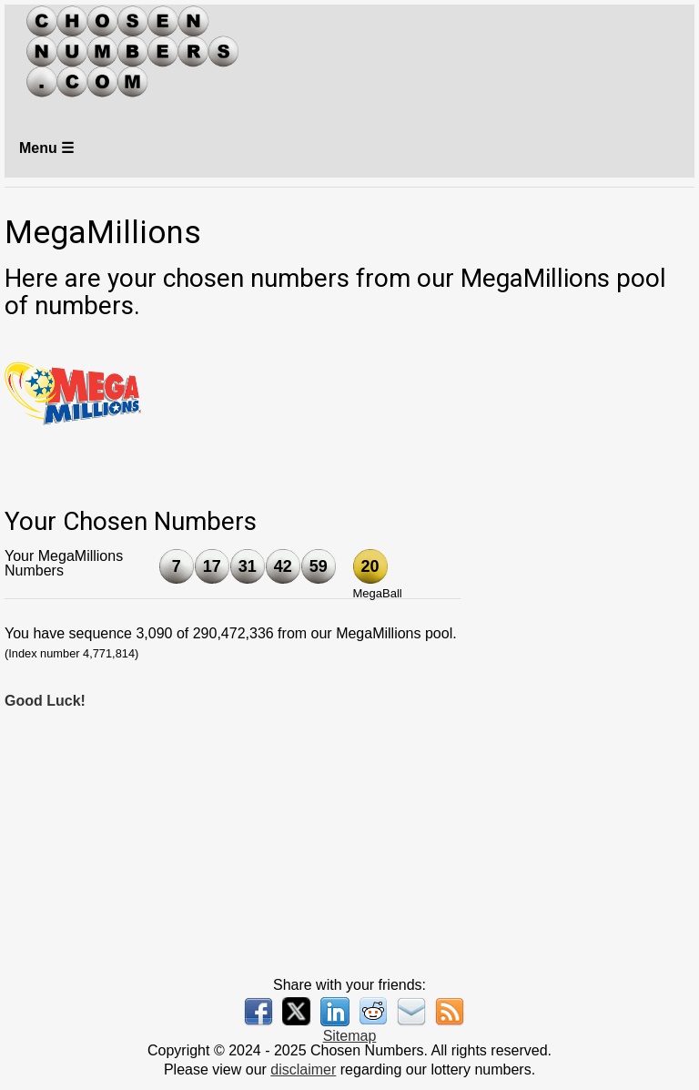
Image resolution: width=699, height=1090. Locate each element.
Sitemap (350, 1036)
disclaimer (303, 1069)
